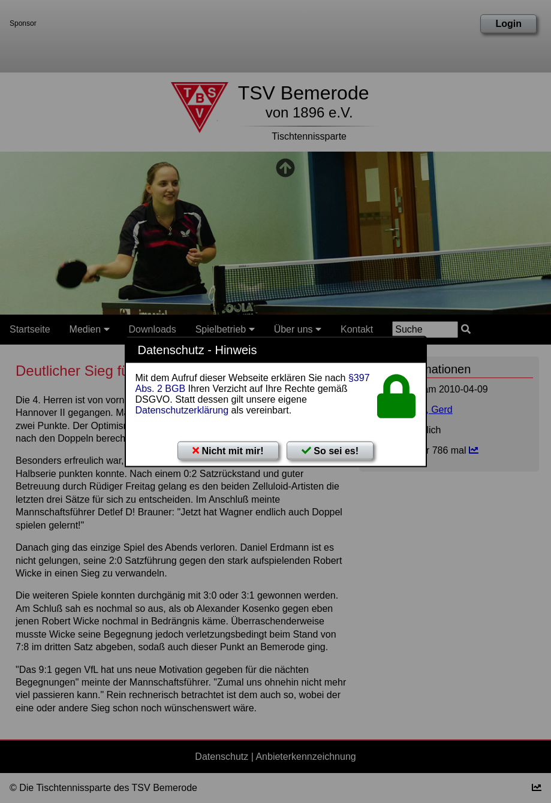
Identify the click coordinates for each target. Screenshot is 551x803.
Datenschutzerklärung (182, 410)
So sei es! (330, 451)
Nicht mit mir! (228, 451)
